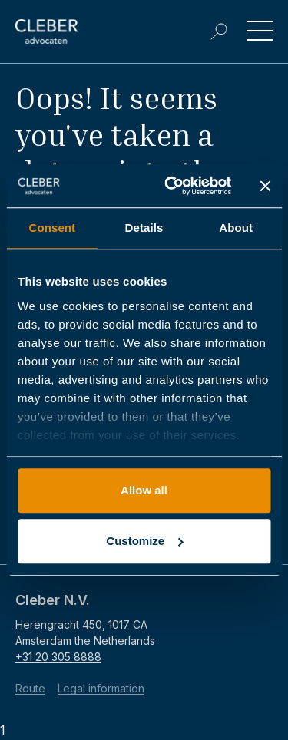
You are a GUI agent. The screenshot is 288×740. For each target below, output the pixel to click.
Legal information (101, 688)
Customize (144, 540)
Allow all (144, 490)
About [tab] (236, 227)
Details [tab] (144, 227)
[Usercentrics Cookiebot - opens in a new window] (171, 186)
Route (30, 688)
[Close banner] (265, 185)
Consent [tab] (51, 227)
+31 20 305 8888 (58, 656)
